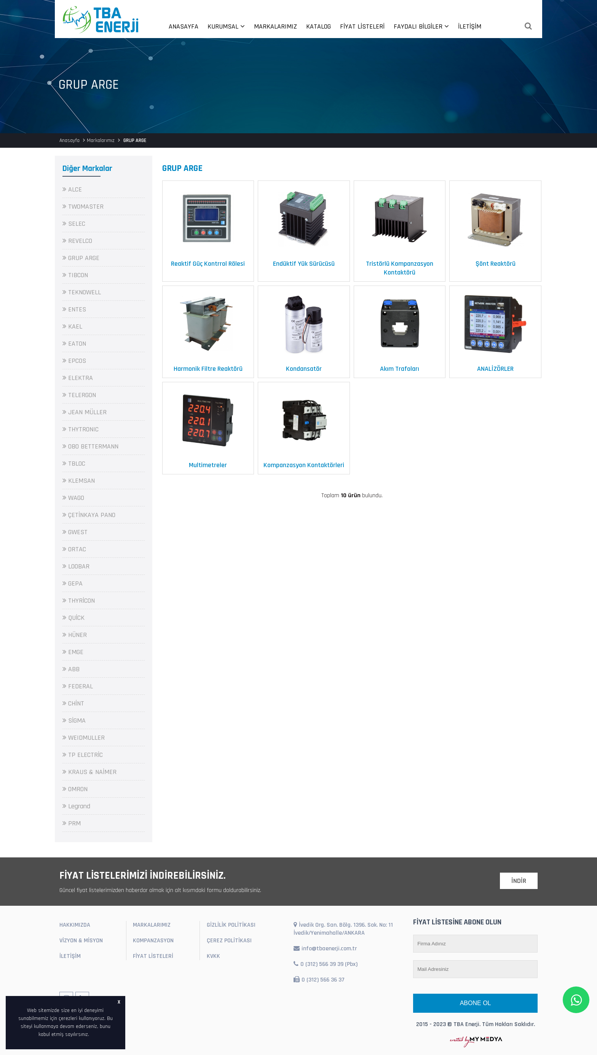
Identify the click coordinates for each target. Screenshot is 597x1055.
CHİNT (73, 703)
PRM (71, 823)
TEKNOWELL (81, 292)
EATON (74, 343)
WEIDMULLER (83, 737)
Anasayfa (69, 140)
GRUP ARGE (80, 258)
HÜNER (74, 634)
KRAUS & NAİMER (89, 772)
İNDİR (518, 880)
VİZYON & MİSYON (81, 941)
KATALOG (318, 26)
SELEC (73, 223)
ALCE (72, 189)
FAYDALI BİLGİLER (421, 26)
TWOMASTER (83, 206)
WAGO (73, 497)
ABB (71, 669)
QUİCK (73, 617)
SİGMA (74, 720)
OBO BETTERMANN (90, 446)
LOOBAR (75, 566)
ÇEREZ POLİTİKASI (229, 941)
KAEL (72, 326)
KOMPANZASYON (153, 941)
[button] (92, 1035)
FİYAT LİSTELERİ (362, 26)
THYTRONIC (80, 429)
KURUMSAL (226, 26)
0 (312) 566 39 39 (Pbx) (326, 964)
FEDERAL (77, 686)
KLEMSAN (78, 480)
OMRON (75, 789)
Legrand (76, 806)
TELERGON (79, 395)
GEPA (72, 583)
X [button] (119, 1002)
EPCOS (74, 360)
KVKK (213, 956)
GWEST (75, 532)
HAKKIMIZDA (74, 925)
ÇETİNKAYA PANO (88, 515)
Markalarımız (101, 140)
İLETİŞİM (469, 26)
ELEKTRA (77, 377)
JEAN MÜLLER (84, 412)
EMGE (72, 652)
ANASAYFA (183, 26)
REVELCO (77, 240)
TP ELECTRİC (82, 754)
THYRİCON (78, 600)
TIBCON (75, 275)
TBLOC (73, 463)
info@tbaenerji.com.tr (325, 949)
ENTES (74, 309)
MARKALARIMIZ (275, 26)
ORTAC (74, 549)
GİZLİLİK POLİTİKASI (231, 925)
